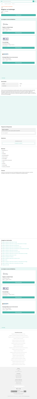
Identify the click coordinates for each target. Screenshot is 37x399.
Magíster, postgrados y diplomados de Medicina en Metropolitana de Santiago (14, 261)
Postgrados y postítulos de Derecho (18, 346)
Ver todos (3, 77)
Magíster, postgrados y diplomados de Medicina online (11, 258)
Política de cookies (18, 377)
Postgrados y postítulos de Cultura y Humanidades (18, 343)
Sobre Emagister (18, 369)
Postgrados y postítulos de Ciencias (18, 338)
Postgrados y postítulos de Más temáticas (18, 355)
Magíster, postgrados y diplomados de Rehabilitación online (11, 246)
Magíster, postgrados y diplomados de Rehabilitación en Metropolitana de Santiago (15, 248)
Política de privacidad (18, 376)
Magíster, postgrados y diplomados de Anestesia (10, 250)
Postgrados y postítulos (7, 3)
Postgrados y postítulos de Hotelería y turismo (18, 349)
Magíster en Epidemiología (7, 27)
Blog (18, 370)
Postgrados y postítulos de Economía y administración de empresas (18, 347)
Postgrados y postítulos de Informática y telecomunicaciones (18, 352)
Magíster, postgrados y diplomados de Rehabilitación (10, 245)
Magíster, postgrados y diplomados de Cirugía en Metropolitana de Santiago (14, 243)
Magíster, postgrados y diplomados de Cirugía (9, 242)
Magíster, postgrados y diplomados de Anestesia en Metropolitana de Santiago (14, 253)
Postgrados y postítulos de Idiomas (18, 350)
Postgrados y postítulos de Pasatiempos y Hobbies (18, 358)
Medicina (13, 3)
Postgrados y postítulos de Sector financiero (18, 361)
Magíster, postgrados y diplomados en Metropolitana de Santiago (12, 263)
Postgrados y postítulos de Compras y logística (18, 340)
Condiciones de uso (18, 375)
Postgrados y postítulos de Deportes (18, 344)
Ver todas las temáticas (18, 371)
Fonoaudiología (5, 42)
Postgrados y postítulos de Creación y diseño (18, 341)
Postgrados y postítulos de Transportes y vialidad (18, 364)
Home (2, 3)
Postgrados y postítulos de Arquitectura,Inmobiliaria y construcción (18, 335)
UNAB (2, 7)
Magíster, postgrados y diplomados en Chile (9, 255)
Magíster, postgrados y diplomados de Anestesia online (11, 251)
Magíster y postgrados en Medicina (7, 256)
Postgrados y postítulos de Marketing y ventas (18, 353)
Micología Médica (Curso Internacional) (10, 57)
